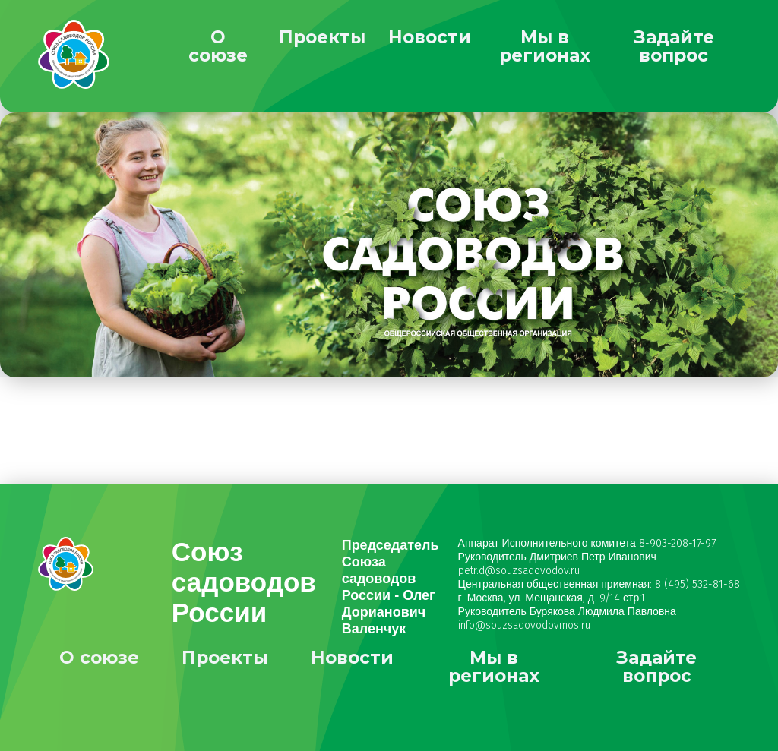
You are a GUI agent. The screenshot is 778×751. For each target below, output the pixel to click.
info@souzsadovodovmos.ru (524, 625)
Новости (429, 37)
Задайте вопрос (674, 46)
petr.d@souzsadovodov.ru (519, 570)
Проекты (322, 37)
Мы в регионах (544, 46)
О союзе (218, 46)
